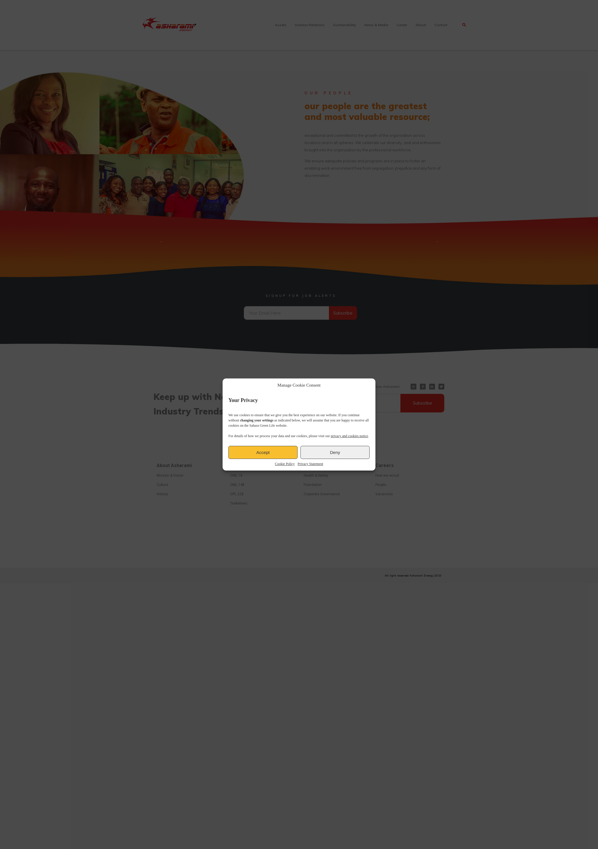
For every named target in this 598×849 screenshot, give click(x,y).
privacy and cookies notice (349, 436)
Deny (335, 452)
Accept (263, 452)
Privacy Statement (310, 464)
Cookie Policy (285, 464)
